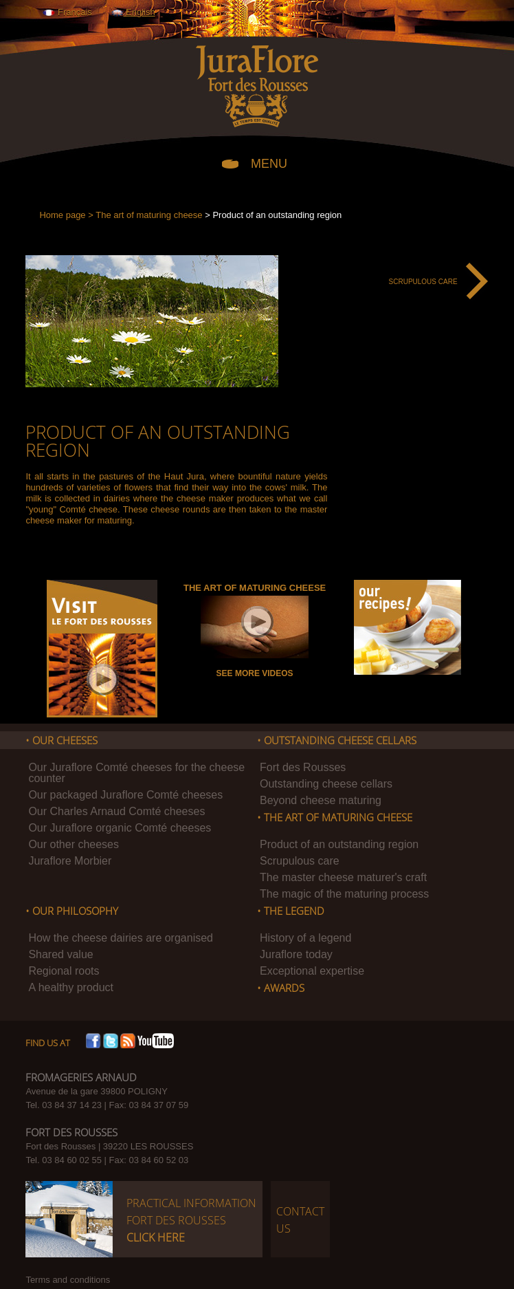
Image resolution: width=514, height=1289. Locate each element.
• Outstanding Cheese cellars (336, 741)
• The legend (290, 911)
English (133, 12)
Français (67, 12)
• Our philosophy (71, 911)
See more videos (254, 673)
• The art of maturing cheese (334, 818)
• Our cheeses (61, 741)
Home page (62, 215)
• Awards (280, 988)
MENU (269, 163)
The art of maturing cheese (149, 215)
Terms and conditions (67, 1280)
